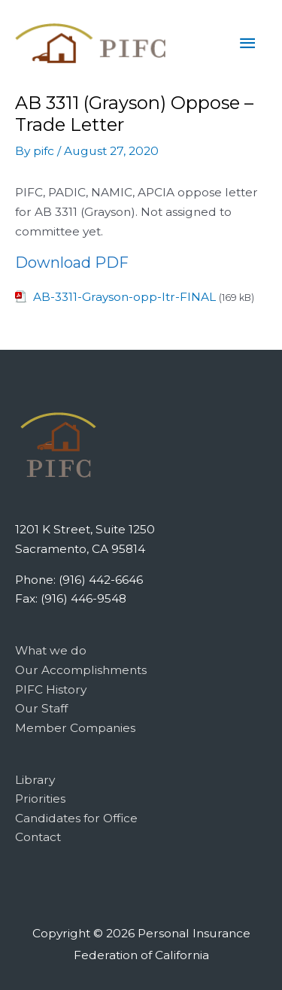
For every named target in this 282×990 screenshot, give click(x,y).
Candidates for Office (76, 818)
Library (35, 780)
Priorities (40, 798)
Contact (38, 837)
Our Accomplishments (81, 670)
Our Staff (41, 708)
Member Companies (75, 728)
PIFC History (50, 689)
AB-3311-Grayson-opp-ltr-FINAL (124, 297)
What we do (50, 650)
